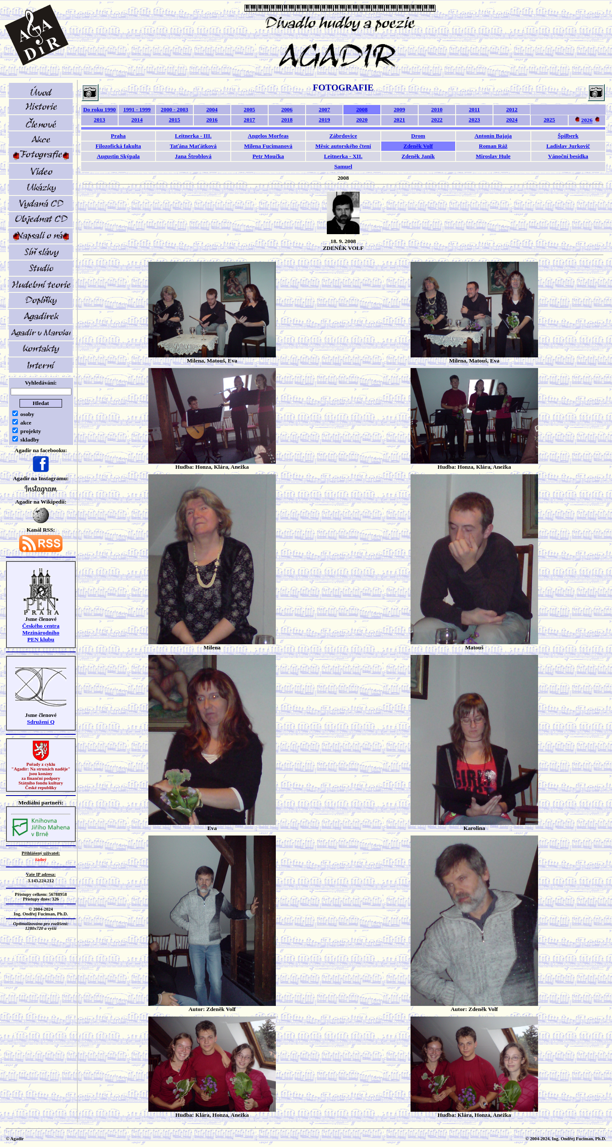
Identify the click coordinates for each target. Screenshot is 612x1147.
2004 (212, 109)
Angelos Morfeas (268, 136)
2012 (512, 109)
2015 (174, 119)
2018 (287, 119)
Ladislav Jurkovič (568, 146)
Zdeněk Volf (418, 146)
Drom (418, 136)
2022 (437, 119)
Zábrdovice (343, 136)
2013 (99, 119)
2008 (362, 109)
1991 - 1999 (136, 109)
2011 (474, 109)
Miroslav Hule (493, 156)
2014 (137, 119)
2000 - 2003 (174, 109)
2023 (474, 119)
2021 (399, 119)
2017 (249, 119)
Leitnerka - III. (193, 136)
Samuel (343, 166)
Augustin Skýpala (118, 156)
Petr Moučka (268, 156)
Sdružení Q (41, 722)
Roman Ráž (493, 146)
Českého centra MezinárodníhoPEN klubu (41, 633)
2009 (399, 109)
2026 (586, 120)
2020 (362, 119)
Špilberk (568, 136)
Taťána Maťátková (193, 146)
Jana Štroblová (193, 156)
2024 (512, 119)
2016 (212, 119)
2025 (549, 119)
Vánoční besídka (568, 156)
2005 (249, 109)
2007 (324, 109)
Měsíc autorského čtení (343, 146)
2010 (437, 109)
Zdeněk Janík (418, 156)
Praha (118, 136)
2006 (287, 109)
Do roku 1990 (99, 109)
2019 (324, 119)
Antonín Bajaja (493, 136)
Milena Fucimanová (268, 146)
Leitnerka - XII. (343, 156)
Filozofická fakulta (118, 146)
